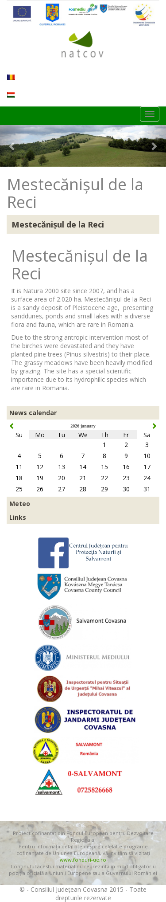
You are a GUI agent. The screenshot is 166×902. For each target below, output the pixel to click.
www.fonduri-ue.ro (83, 859)
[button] (12, 146)
